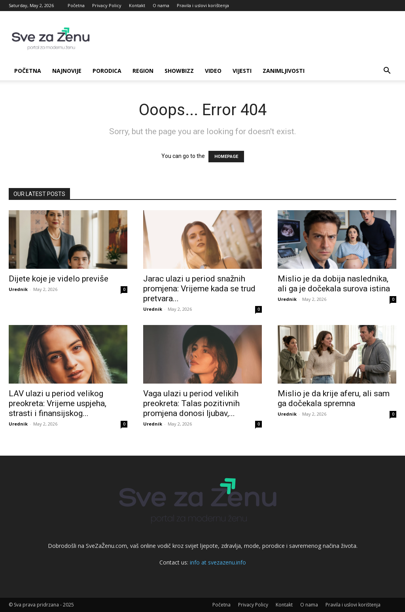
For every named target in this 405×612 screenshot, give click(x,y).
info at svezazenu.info (218, 562)
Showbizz (179, 70)
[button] (386, 71)
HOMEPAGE (226, 156)
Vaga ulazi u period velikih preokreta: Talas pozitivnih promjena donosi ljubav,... (191, 403)
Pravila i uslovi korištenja (203, 5)
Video (213, 70)
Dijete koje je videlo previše (58, 278)
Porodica (107, 70)
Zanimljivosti (284, 70)
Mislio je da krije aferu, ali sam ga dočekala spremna (334, 398)
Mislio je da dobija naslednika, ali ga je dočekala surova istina (334, 283)
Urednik (18, 289)
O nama (161, 5)
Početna (76, 5)
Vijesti (242, 70)
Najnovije (66, 70)
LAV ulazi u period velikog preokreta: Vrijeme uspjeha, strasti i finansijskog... (57, 403)
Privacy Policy (106, 5)
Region (142, 70)
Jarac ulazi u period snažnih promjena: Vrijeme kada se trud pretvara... (199, 288)
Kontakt (137, 5)
